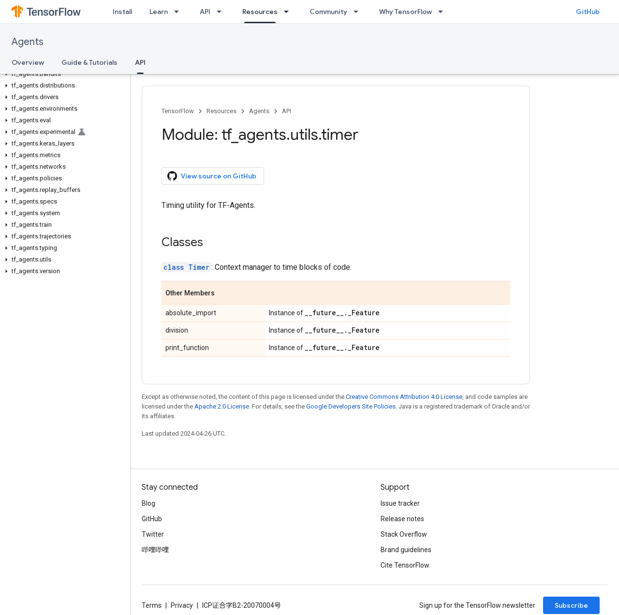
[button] (63, 74)
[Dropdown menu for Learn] (179, 11)
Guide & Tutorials (89, 62)
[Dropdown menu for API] (222, 11)
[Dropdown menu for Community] (358, 11)
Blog (148, 503)
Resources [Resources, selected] (260, 11)
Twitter (153, 534)
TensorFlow (178, 111)
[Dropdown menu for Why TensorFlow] (443, 11)
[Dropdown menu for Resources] (289, 11)
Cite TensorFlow (405, 565)
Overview (28, 62)
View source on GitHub (211, 176)
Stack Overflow (404, 534)
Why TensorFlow (405, 11)
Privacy (182, 605)
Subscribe (571, 605)
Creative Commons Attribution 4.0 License (404, 396)
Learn (158, 11)
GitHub (588, 11)
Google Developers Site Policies (351, 406)
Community (328, 11)
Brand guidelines (406, 550)
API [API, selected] (140, 62)
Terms (152, 605)
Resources (221, 111)
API (205, 11)
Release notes (402, 519)
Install (122, 11)
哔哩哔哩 (155, 550)
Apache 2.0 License (221, 406)
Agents (28, 42)
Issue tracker (400, 503)
